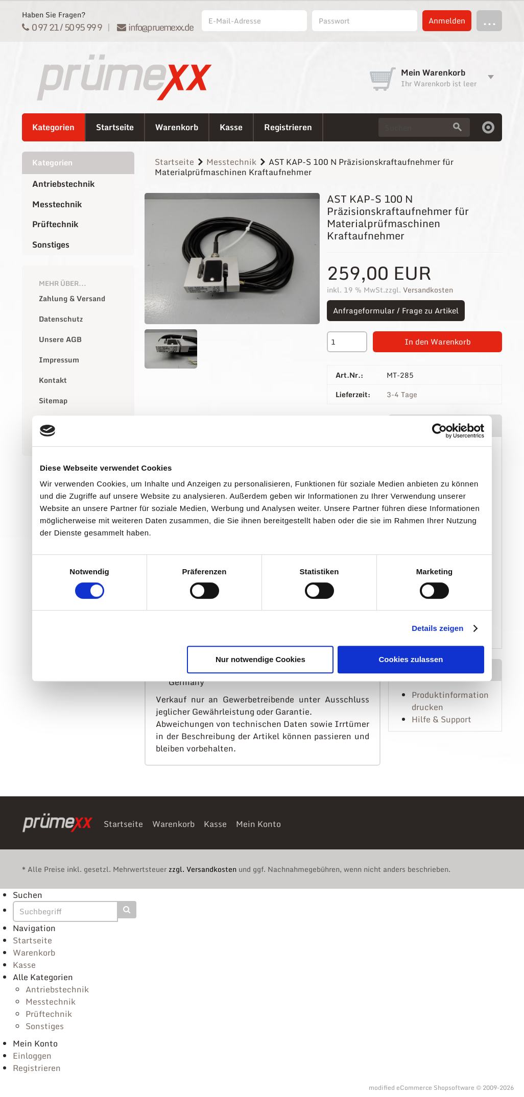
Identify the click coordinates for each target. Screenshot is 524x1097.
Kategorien (53, 127)
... (489, 20)
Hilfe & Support (441, 719)
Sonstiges (50, 244)
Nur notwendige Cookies (260, 659)
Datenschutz (61, 319)
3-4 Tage (402, 394)
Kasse (231, 127)
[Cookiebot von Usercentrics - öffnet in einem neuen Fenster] (439, 430)
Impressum (59, 359)
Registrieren (288, 127)
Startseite (115, 127)
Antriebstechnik (63, 183)
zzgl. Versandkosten (202, 869)
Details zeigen (437, 628)
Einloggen (32, 1055)
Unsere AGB (60, 339)
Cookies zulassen (411, 659)
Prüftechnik (55, 224)
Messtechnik (57, 204)
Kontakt (53, 380)
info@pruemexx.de (155, 27)
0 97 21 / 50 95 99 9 (62, 27)
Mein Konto (258, 824)
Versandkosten (428, 290)
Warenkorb (176, 127)
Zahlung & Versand (72, 298)
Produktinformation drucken (450, 701)
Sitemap (53, 400)
